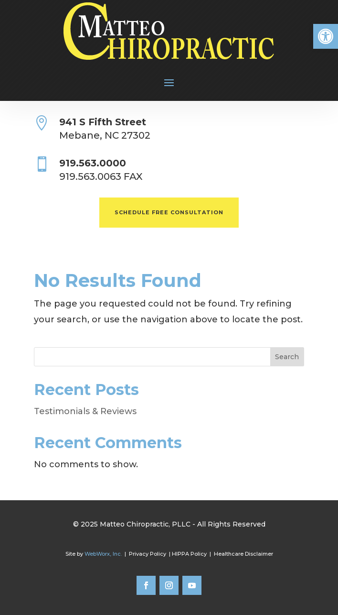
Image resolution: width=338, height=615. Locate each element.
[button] (325, 36)
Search (287, 356)
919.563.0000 (92, 163)
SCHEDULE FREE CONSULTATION (169, 212)
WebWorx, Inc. (103, 553)
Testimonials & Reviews (85, 411)
